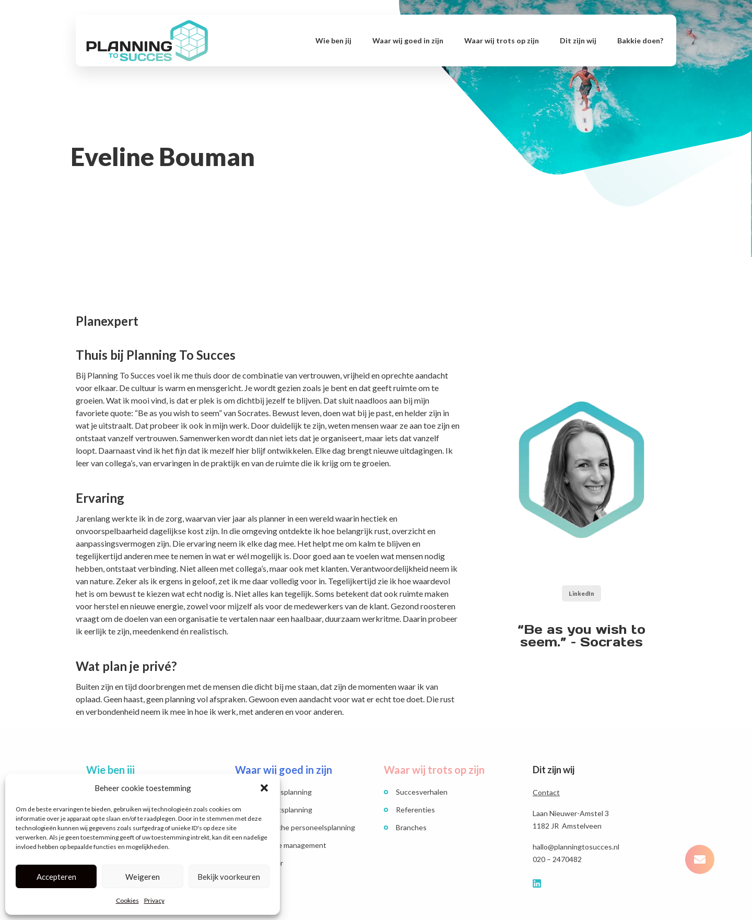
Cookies (127, 900)
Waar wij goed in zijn (407, 40)
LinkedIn (581, 593)
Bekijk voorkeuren (228, 876)
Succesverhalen (422, 791)
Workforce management (286, 845)
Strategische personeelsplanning (301, 827)
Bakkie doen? (640, 40)
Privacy (154, 900)
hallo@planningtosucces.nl (576, 846)
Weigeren (142, 876)
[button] (264, 788)
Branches (411, 827)
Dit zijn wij (578, 40)
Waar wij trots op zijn (501, 40)
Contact (546, 792)
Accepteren (56, 876)
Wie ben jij (333, 40)
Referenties (415, 809)
